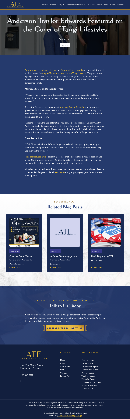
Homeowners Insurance (75, 4)
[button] (44, 4)
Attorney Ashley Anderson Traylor (40, 70)
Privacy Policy (65, 376)
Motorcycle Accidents (90, 369)
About (62, 363)
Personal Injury (87, 360)
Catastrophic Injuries (90, 366)
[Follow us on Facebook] (20, 381)
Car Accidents (87, 363)
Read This (14, 267)
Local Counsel (109, 4)
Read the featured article (36, 156)
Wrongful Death (88, 379)
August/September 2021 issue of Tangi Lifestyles (64, 73)
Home (62, 360)
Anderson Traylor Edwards (71, 107)
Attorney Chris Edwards (72, 70)
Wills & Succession (94, 4)
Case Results (65, 366)
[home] (15, 4)
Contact (120, 4)
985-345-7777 (26, 374)
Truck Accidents (88, 376)
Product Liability (88, 372)
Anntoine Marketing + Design (70, 415)
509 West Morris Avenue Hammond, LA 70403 (32, 366)
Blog (62, 369)
